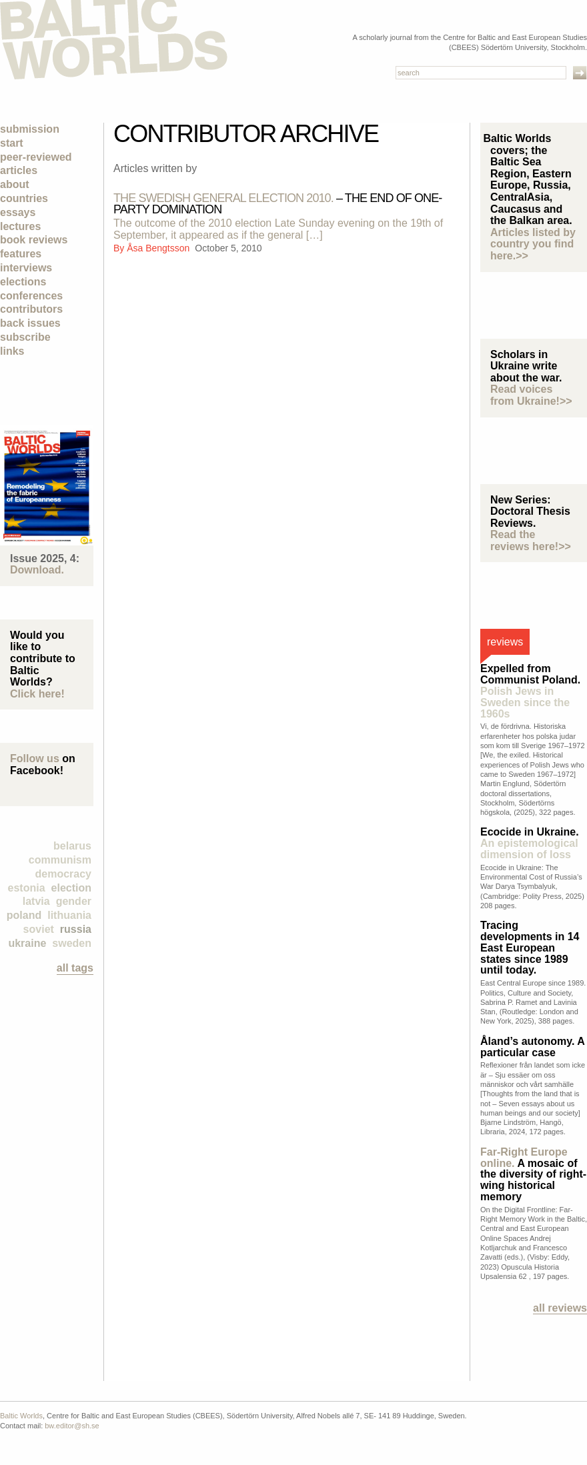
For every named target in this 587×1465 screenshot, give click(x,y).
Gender (73, 901)
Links (12, 351)
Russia (75, 929)
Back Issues (30, 323)
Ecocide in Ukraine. (529, 843)
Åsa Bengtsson (159, 248)
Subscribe (25, 337)
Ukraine (27, 943)
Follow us (34, 758)
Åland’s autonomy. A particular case (532, 1047)
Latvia (36, 901)
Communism (60, 860)
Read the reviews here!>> (530, 540)
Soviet (38, 929)
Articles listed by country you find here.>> (533, 244)
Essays (17, 212)
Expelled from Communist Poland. (530, 691)
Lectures (20, 226)
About (14, 184)
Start (11, 143)
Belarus (72, 846)
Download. (37, 569)
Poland (24, 915)
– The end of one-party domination (277, 203)
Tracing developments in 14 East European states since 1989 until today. (530, 948)
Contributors (31, 309)
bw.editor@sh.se (72, 1426)
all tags (75, 968)
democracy (63, 874)
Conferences (31, 295)
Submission (29, 129)
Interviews (26, 267)
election (71, 888)
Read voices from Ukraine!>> (531, 395)
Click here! (37, 693)
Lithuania (69, 915)
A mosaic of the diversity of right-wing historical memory (533, 1174)
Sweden (71, 943)
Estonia (26, 888)
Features (20, 253)
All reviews (560, 1308)
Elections (23, 281)
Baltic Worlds (21, 1416)
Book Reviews (33, 239)
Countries (24, 198)
